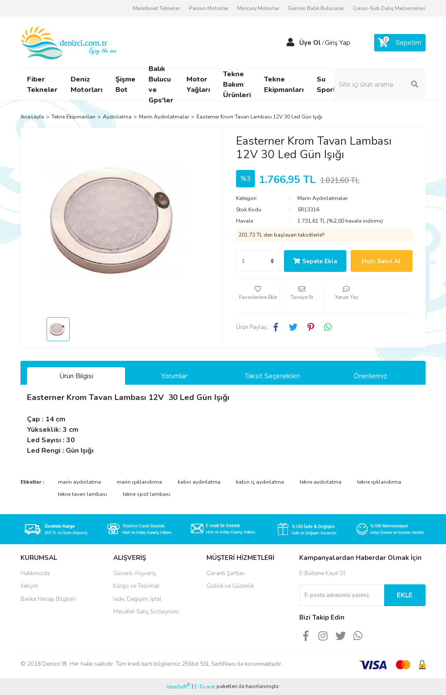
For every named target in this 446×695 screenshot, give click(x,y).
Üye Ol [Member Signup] (310, 42)
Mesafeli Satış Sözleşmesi (146, 612)
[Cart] (400, 42)
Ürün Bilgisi (76, 376)
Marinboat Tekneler (156, 8)
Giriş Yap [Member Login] (337, 42)
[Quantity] (258, 261)
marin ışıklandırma (139, 481)
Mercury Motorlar (258, 8)
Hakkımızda (35, 573)
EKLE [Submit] (404, 595)
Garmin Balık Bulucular (316, 8)
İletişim (29, 586)
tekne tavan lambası (82, 494)
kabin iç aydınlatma (260, 481)
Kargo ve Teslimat (136, 586)
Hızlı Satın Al (381, 261)
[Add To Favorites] (258, 296)
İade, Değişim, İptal (137, 599)
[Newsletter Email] (341, 595)
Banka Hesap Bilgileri (48, 599)
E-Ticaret (204, 686)
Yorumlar (174, 376)
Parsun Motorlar (209, 8)
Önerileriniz (370, 376)
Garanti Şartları (225, 573)
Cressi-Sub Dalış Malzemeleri (389, 8)
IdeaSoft (178, 686)
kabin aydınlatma (199, 481)
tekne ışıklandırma (379, 481)
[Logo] (69, 42)
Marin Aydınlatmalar (322, 198)
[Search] (380, 84)
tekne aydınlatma (320, 481)
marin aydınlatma (79, 481)
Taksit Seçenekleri (272, 376)
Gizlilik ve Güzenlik (230, 586)
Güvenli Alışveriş (134, 573)
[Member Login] (290, 42)
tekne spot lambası (146, 494)
